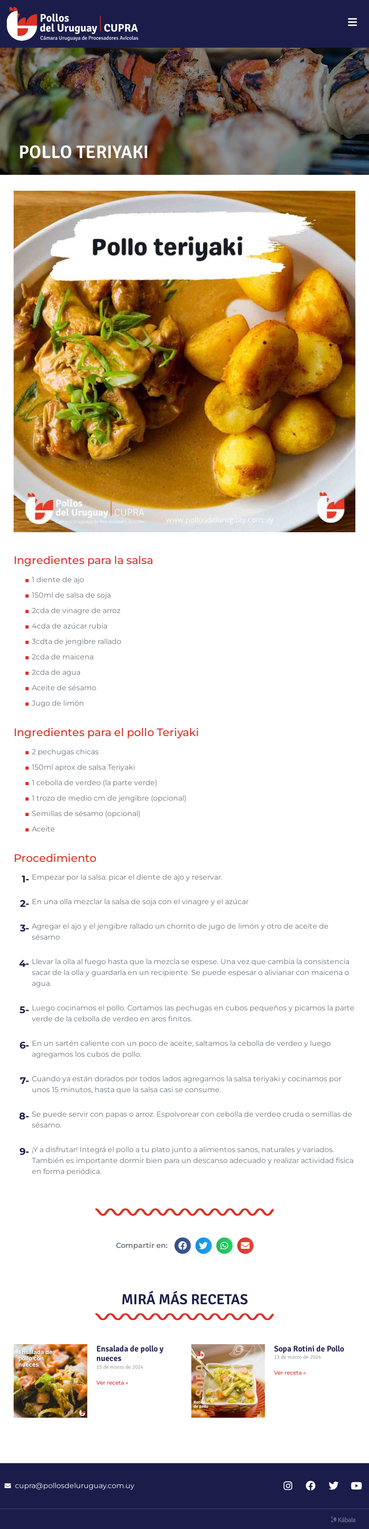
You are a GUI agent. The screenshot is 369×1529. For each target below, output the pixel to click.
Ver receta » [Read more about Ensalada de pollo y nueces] (112, 1382)
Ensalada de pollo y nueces (130, 1354)
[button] (183, 1245)
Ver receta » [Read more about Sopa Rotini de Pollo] (290, 1372)
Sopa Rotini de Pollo (309, 1349)
